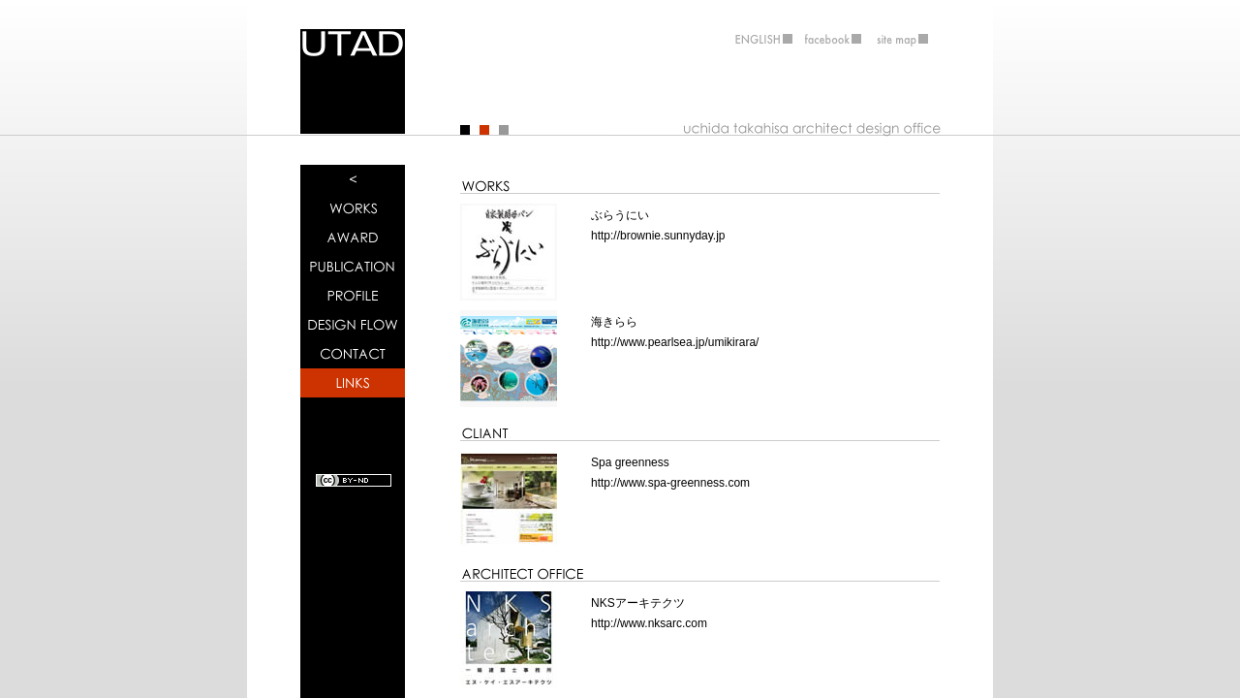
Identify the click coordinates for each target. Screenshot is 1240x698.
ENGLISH (755, 38)
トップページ (352, 179)
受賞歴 (352, 237)
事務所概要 (352, 295)
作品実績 (352, 208)
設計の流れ (352, 324)
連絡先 (352, 353)
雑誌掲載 (352, 266)
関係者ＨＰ (352, 382)
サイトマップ (910, 38)
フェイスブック (833, 38)
